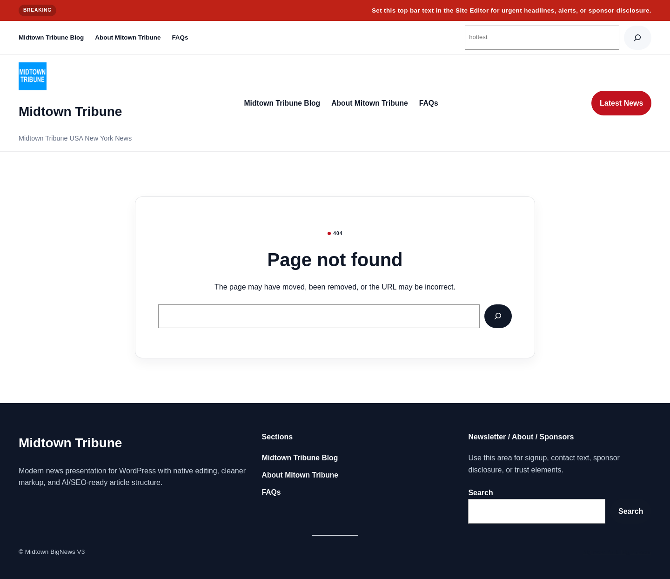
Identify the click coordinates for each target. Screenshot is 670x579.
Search (480, 493)
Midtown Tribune (70, 111)
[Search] (637, 37)
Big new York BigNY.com (616, 551)
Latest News (621, 103)
